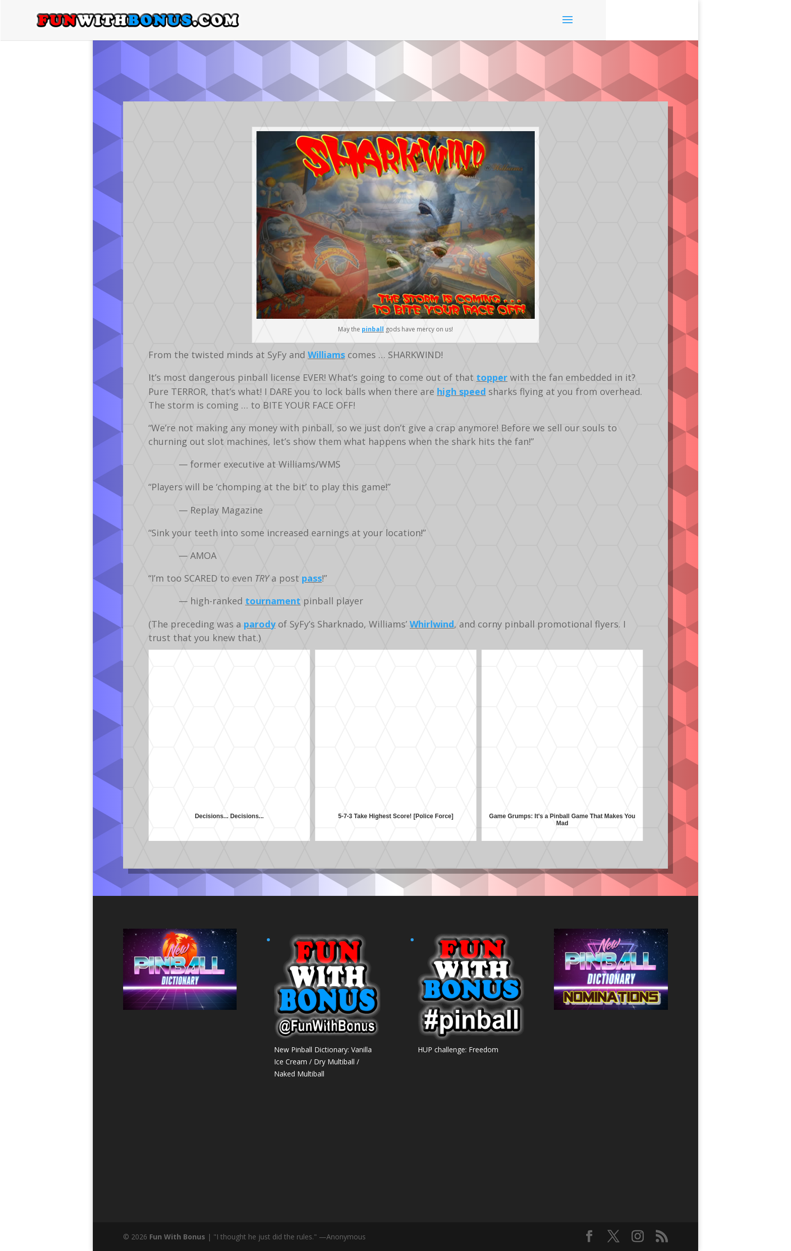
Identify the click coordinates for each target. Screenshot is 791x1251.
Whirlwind (432, 624)
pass (312, 578)
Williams (326, 355)
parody (259, 624)
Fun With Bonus (177, 1236)
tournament (273, 601)
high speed (461, 391)
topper (491, 377)
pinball (373, 329)
